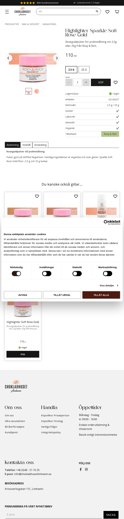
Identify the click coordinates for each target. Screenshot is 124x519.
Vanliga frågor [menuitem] (49, 426)
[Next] (56, 58)
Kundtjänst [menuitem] (11, 432)
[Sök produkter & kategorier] (64, 11)
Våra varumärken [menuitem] (15, 421)
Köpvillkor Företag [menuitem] (52, 421)
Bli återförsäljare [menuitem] (14, 426)
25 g (84, 69)
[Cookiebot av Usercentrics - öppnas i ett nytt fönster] (106, 222)
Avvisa (22, 295)
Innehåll (26, 144)
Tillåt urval (62, 295)
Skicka (111, 515)
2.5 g (71, 69)
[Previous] (8, 58)
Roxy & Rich (110, 133)
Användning (40, 144)
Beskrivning (13, 144)
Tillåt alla (101, 295)
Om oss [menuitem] (9, 415)
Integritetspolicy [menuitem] (51, 432)
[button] (7, 12)
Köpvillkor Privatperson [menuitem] (55, 415)
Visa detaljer (107, 285)
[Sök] (97, 11)
